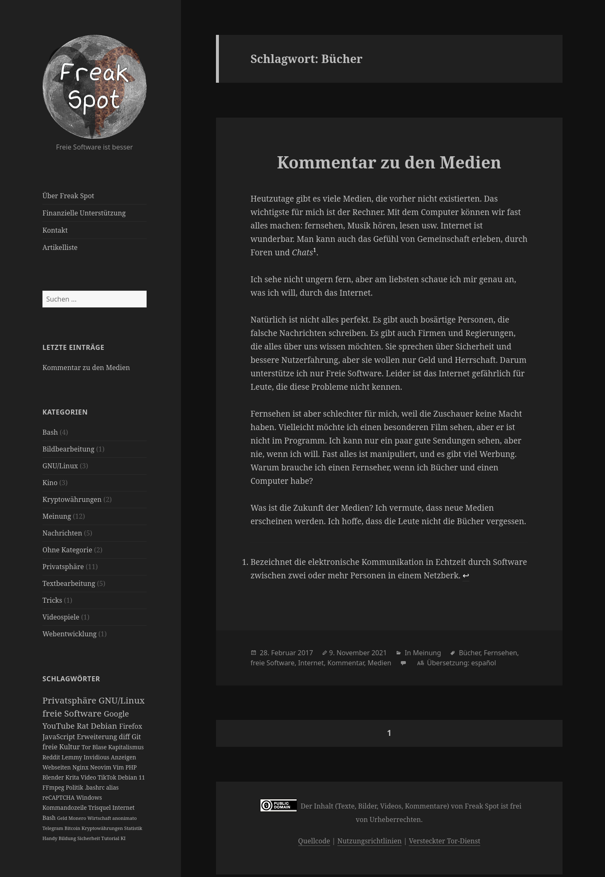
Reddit (52, 757)
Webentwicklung (69, 633)
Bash (50, 432)
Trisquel (100, 807)
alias (112, 787)
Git (136, 736)
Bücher (469, 652)
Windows (89, 797)
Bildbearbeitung (68, 449)
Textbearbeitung (68, 583)
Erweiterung (98, 736)
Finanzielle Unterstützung (84, 213)
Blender (54, 777)
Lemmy (73, 757)
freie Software (73, 713)
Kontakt (55, 230)
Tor (87, 747)
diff (125, 736)
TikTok (108, 777)
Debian (105, 725)
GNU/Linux (60, 465)
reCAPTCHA (59, 797)
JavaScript (59, 736)
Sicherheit (89, 838)
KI (123, 838)
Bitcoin (73, 828)
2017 (305, 652)
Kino (50, 482)
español (483, 662)
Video (89, 777)
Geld (62, 818)
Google (116, 713)
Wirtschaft (99, 818)
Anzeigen (123, 757)
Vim (119, 767)
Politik (75, 787)
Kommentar (345, 662)
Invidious (97, 757)
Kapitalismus (126, 747)
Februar (283, 652)
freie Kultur (62, 746)
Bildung (68, 838)
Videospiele (60, 617)
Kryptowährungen (72, 499)
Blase (100, 747)
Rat (83, 725)
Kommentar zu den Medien (86, 367)
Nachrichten (62, 533)
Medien (379, 662)
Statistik (133, 828)
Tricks (52, 600)
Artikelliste (60, 247)
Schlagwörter (71, 678)
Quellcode (314, 840)
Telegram (53, 828)
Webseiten (57, 767)
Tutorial (111, 838)
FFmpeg (54, 787)
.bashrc (95, 787)
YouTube (59, 725)
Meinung (56, 516)
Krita (73, 777)
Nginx (81, 767)
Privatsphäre (63, 566)
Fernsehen (500, 652)
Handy (50, 838)
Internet (123, 807)
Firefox (130, 726)
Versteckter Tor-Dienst (444, 840)
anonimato (124, 818)
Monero (77, 818)
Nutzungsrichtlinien (369, 840)
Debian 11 (131, 777)
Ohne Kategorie (67, 549)
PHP (131, 767)
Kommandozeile (65, 807)
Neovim (101, 767)
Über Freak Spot (68, 195)
